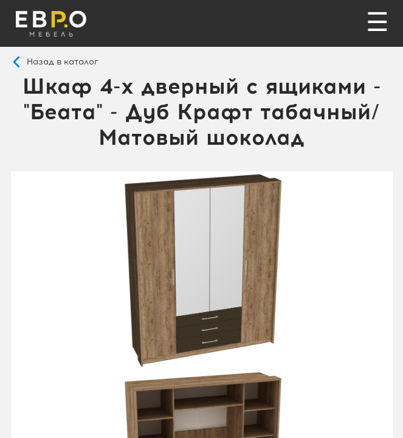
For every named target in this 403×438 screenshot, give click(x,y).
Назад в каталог (62, 62)
